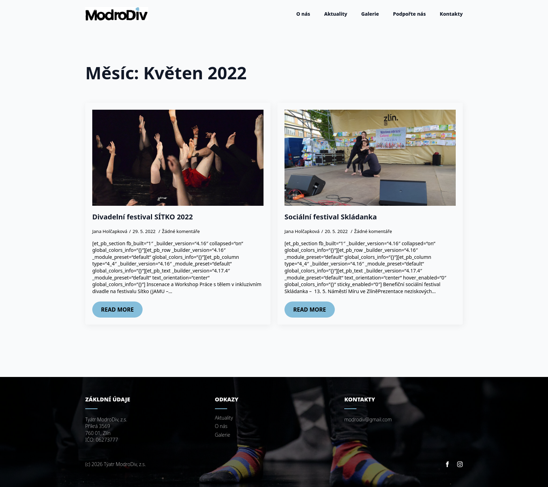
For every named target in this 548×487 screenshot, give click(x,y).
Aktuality (335, 13)
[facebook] (447, 464)
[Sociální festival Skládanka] (370, 158)
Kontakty (451, 13)
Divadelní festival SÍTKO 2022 (142, 217)
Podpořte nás (409, 13)
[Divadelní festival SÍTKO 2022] (178, 158)
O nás (303, 13)
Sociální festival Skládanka (330, 217)
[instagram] (460, 464)
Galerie (370, 13)
